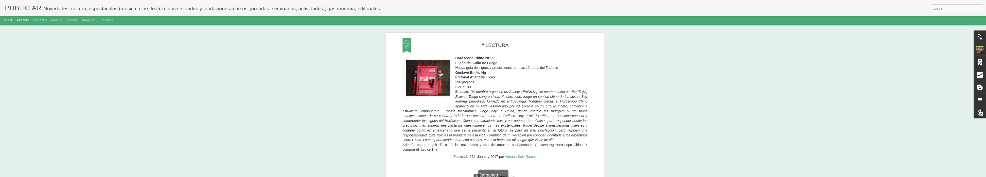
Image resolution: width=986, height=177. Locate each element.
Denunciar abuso (528, 174)
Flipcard (23, 20)
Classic (8, 20)
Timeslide (106, 20)
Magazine (40, 20)
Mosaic (56, 20)
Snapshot (88, 20)
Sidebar (71, 20)
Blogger (512, 174)
